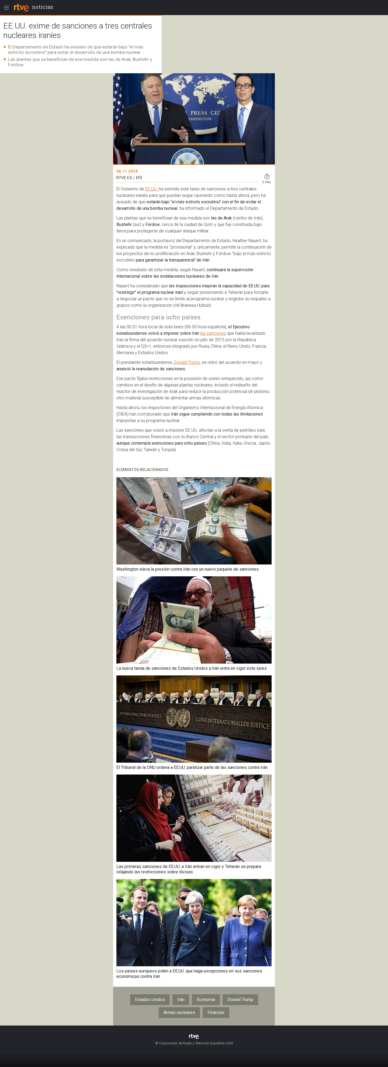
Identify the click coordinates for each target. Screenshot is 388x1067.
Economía (206, 999)
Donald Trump (187, 362)
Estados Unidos (150, 999)
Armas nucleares (179, 1012)
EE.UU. (152, 188)
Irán (180, 999)
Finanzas (215, 1012)
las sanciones (213, 333)
